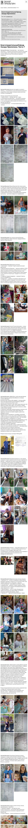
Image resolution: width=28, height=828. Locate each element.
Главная (2, 7)
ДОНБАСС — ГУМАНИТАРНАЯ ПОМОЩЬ (10, 7)
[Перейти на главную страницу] (8, 4)
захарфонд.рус (9, 16)
